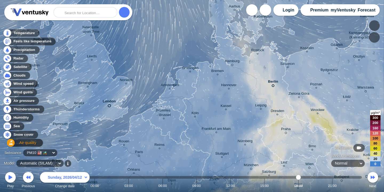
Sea (13, 128)
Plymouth (60, 124)
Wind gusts (20, 94)
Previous (28, 180)
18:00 (298, 186)
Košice (368, 155)
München (251, 166)
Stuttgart (222, 154)
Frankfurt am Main (216, 129)
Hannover (229, 86)
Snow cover (20, 136)
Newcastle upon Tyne (91, 30)
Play (10, 180)
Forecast (366, 10)
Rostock (257, 51)
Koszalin (307, 48)
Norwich (126, 80)
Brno (312, 147)
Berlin (273, 82)
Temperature (21, 34)
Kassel (226, 106)
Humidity (18, 119)
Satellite (17, 68)
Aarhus (234, 7)
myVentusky (343, 10)
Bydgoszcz (329, 70)
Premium (319, 10)
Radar (15, 60)
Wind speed (20, 85)
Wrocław (317, 110)
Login (288, 10)
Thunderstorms (23, 111)
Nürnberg (245, 142)
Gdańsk (337, 45)
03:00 (128, 186)
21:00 (332, 186)
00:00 (94, 186)
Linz (284, 163)
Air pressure (21, 102)
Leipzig (261, 106)
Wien (309, 165)
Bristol (79, 104)
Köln (195, 114)
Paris (139, 153)
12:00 (230, 186)
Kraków (353, 130)
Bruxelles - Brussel (163, 113)
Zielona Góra (299, 94)
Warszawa (365, 88)
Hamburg (232, 62)
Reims (159, 145)
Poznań (316, 85)
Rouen (124, 142)
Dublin (35, 66)
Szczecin (287, 64)
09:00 (196, 186)
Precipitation (21, 51)
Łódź (347, 97)
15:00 (264, 186)
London (109, 102)
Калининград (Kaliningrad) (359, 36)
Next (372, 180)
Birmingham (87, 83)
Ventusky (29, 12)
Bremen (217, 71)
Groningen (190, 68)
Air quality (19, 145)
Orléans (133, 170)
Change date (65, 180)
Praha (286, 130)
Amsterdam (170, 86)
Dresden (277, 111)
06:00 (162, 186)
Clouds (16, 77)
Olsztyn (359, 57)
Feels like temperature (29, 43)
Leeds (92, 57)
